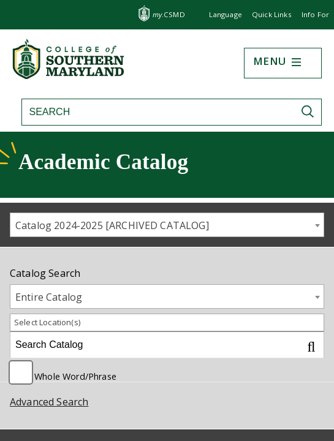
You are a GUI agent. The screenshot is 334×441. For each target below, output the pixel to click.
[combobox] (167, 225)
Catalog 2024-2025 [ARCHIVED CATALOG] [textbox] (112, 225)
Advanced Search (49, 402)
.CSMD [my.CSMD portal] (169, 14)
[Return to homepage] (69, 75)
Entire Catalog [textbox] (48, 297)
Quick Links (272, 14)
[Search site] (149, 112)
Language (225, 14)
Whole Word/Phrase (75, 375)
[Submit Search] (311, 111)
